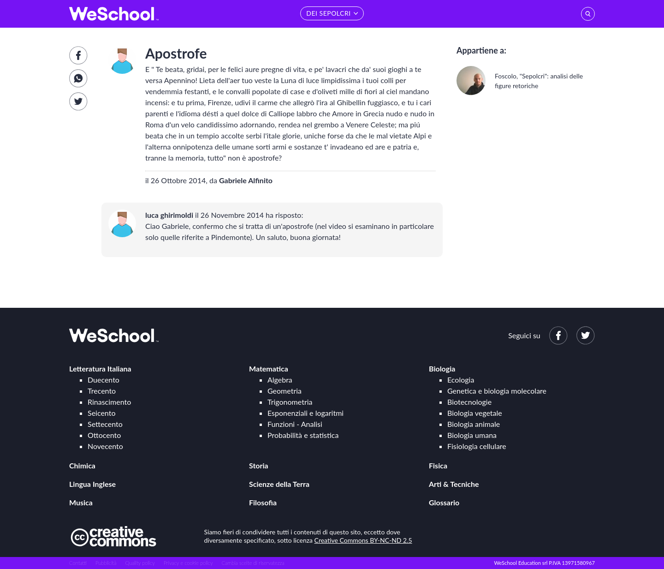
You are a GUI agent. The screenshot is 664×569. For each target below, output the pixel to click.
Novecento (105, 446)
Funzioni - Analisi (294, 423)
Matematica (268, 368)
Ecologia (460, 379)
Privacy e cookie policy (188, 563)
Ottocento (104, 435)
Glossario (444, 502)
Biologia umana (472, 435)
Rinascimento (109, 401)
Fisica (438, 465)
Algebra (279, 379)
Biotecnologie (469, 401)
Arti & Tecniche (454, 483)
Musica (81, 502)
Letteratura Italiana (100, 368)
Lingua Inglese (92, 483)
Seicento (101, 412)
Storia (258, 465)
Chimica (82, 465)
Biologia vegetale (474, 412)
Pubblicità (106, 563)
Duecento (103, 379)
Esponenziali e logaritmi (305, 412)
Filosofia (263, 502)
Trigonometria (290, 401)
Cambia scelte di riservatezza (252, 563)
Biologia (442, 368)
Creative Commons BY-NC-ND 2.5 (363, 540)
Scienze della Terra (279, 483)
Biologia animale (473, 423)
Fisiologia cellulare (476, 446)
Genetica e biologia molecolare (496, 390)
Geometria (284, 390)
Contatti (78, 563)
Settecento (105, 423)
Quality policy (139, 563)
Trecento (102, 390)
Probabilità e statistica (302, 435)
